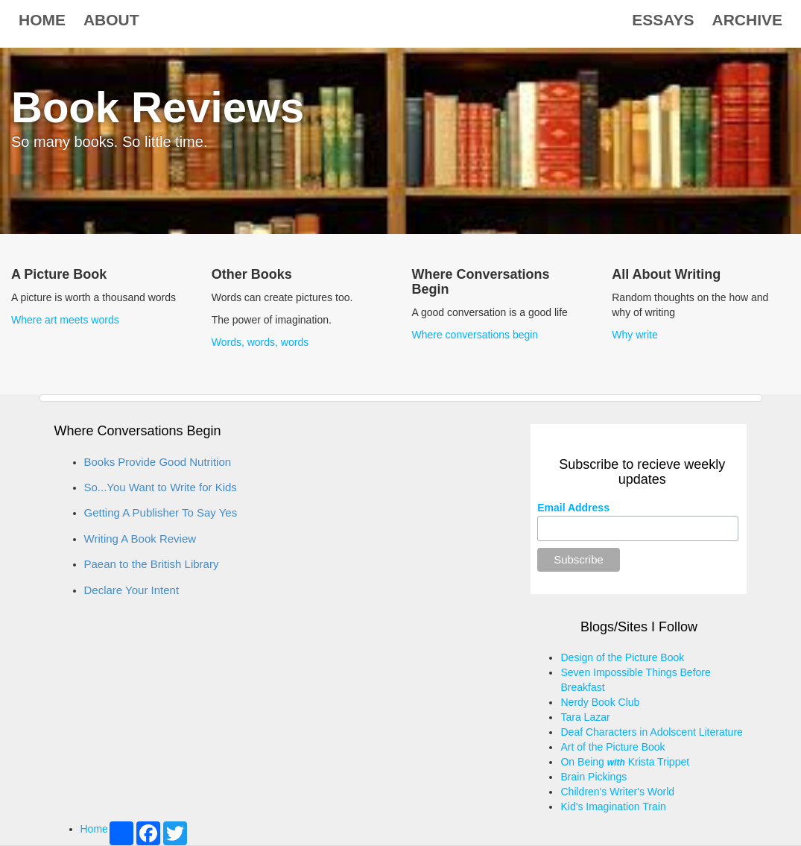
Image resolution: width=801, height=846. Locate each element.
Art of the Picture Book (612, 747)
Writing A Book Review (140, 538)
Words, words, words (260, 342)
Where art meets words (65, 320)
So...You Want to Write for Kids (160, 487)
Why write (634, 335)
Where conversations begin (475, 335)
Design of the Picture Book (622, 657)
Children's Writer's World (617, 792)
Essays (663, 19)
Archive (747, 19)
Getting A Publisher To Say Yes (161, 512)
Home (42, 19)
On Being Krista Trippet (624, 762)
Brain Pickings (593, 777)
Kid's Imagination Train (612, 806)
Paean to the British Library (151, 564)
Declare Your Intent (132, 590)
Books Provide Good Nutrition (158, 461)
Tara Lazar (585, 717)
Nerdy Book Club (599, 702)
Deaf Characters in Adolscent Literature (651, 732)
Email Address (573, 508)
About (111, 19)
